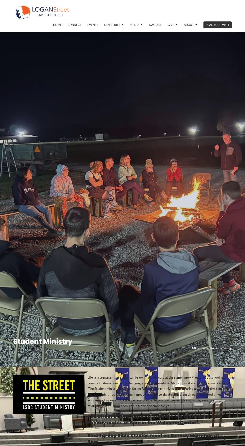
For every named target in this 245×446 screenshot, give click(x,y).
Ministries (114, 25)
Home (57, 24)
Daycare (155, 24)
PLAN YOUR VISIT (217, 24)
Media (136, 25)
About (191, 25)
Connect (75, 24)
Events (92, 24)
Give (173, 25)
